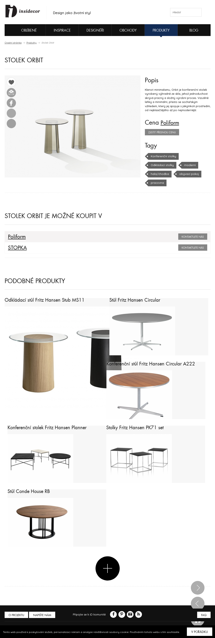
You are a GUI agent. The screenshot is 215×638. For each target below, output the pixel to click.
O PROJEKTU (17, 615)
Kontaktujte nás (193, 236)
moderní (188, 165)
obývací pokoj (187, 174)
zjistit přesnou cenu (162, 132)
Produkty (161, 30)
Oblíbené (22, 30)
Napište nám (43, 615)
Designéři (95, 30)
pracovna (157, 182)
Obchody (128, 30)
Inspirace (62, 30)
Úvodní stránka (13, 42)
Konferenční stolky (163, 156)
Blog (193, 30)
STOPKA (16, 248)
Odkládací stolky (162, 165)
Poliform (171, 123)
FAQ (203, 615)
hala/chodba (159, 174)
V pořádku (199, 632)
